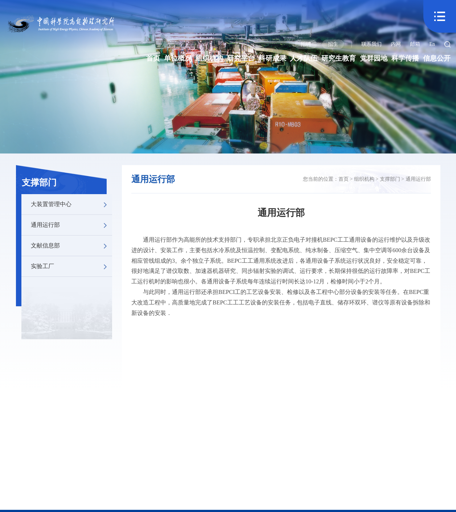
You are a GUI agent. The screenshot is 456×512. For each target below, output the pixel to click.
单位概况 (178, 58)
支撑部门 (39, 182)
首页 (153, 58)
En (432, 44)
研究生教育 (338, 58)
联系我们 (371, 44)
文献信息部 (71, 245)
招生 (333, 44)
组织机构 (209, 58)
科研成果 (272, 58)
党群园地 (373, 58)
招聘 (306, 44)
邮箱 (415, 44)
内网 (396, 44)
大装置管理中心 (71, 204)
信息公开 (437, 58)
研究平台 (241, 58)
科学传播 (405, 58)
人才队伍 (303, 58)
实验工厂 (71, 266)
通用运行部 (71, 225)
